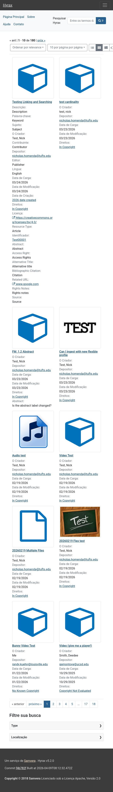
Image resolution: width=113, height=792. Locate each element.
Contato (18, 24)
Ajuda (7, 24)
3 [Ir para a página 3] (59, 704)
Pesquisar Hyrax (59, 20)
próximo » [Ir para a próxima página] (35, 704)
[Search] (82, 20)
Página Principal (13, 17)
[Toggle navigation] (105, 5)
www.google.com (25, 284)
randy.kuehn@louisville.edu (30, 664)
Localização (19, 737)
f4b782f (21, 768)
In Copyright (20, 209)
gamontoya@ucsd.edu (74, 664)
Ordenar (27, 47)
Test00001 (19, 240)
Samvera (29, 761)
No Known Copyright (25, 691)
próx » (41, 40)
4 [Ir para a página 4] (66, 704)
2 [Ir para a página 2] (53, 704)
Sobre (31, 17)
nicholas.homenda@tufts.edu (31, 156)
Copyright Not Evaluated (75, 691)
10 (66, 47)
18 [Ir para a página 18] (93, 704)
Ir (101, 20)
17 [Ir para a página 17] (86, 704)
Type (14, 725)
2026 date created (24, 200)
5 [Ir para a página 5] (72, 704)
